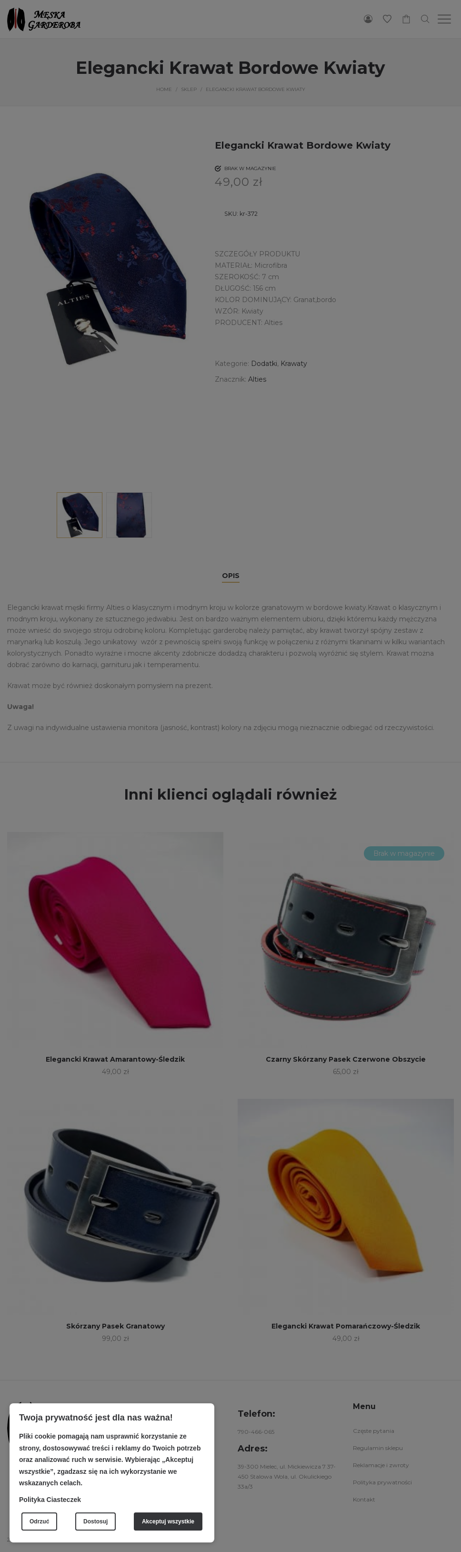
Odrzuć (39, 1521)
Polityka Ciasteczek (50, 1499)
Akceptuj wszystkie (168, 1521)
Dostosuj (95, 1521)
